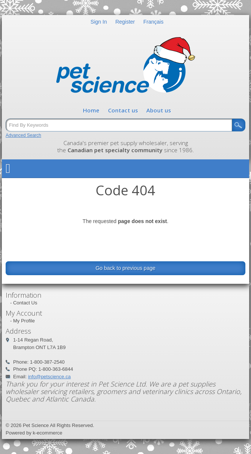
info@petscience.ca (49, 376)
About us (158, 110)
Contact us (123, 110)
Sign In (98, 22)
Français (153, 22)
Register (125, 22)
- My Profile (22, 321)
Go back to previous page (126, 268)
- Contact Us (23, 303)
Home (91, 110)
